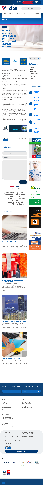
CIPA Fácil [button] (18, 2)
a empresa (26, 14)
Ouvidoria (24, 404)
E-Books (4, 402)
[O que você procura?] (29, 8)
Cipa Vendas (5, 424)
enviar (23, 182)
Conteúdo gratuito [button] (10, 14)
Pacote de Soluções (27, 407)
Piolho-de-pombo (36, 114)
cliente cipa (31, 14)
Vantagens (24, 406)
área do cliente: (8, 1)
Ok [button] (3, 483)
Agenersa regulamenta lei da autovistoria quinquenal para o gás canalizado (21, 198)
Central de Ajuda (26, 408)
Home (5, 13)
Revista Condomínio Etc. (35, 76)
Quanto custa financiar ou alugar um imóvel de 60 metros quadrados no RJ (8, 198)
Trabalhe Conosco (6, 415)
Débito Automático (26, 403)
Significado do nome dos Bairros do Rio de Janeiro (37, 122)
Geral (33, 69)
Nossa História (5, 414)
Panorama (34, 73)
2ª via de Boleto (26, 402)
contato (37, 13)
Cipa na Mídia (5, 403)
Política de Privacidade (7, 418)
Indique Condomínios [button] (21, 451)
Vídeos (3, 404)
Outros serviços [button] (28, 2)
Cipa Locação (5, 423)
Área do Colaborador (7, 417)
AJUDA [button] (37, 2)
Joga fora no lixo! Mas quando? (37, 92)
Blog (32, 67)
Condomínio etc (19, 14)
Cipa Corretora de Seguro (8, 426)
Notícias (33, 71)
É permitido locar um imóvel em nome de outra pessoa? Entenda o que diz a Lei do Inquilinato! (37, 103)
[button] (4, 463)
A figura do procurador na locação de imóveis (37, 130)
